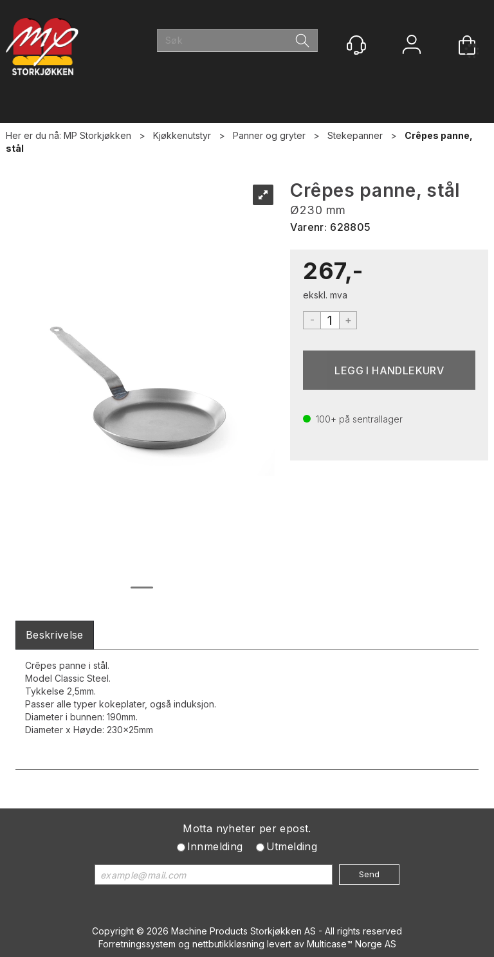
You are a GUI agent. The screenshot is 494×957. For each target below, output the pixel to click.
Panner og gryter (269, 135)
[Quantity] (330, 320)
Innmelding (215, 846)
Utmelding (292, 846)
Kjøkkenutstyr (182, 135)
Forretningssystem (137, 943)
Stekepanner (355, 135)
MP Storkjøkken (97, 135)
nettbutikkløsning (228, 943)
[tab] (54, 635)
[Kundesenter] (356, 45)
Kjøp (389, 370)
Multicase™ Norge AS (351, 943)
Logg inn (412, 46)
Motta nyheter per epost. (247, 828)
